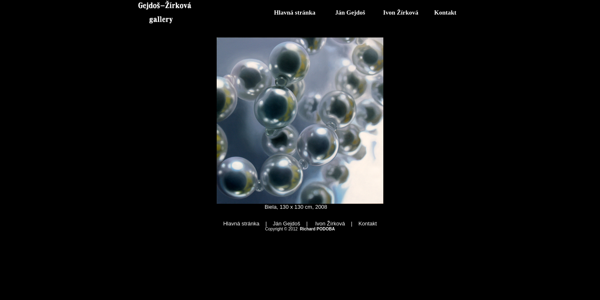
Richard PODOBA (317, 229)
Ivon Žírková (400, 12)
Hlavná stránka (294, 12)
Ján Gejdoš (350, 12)
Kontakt (445, 12)
